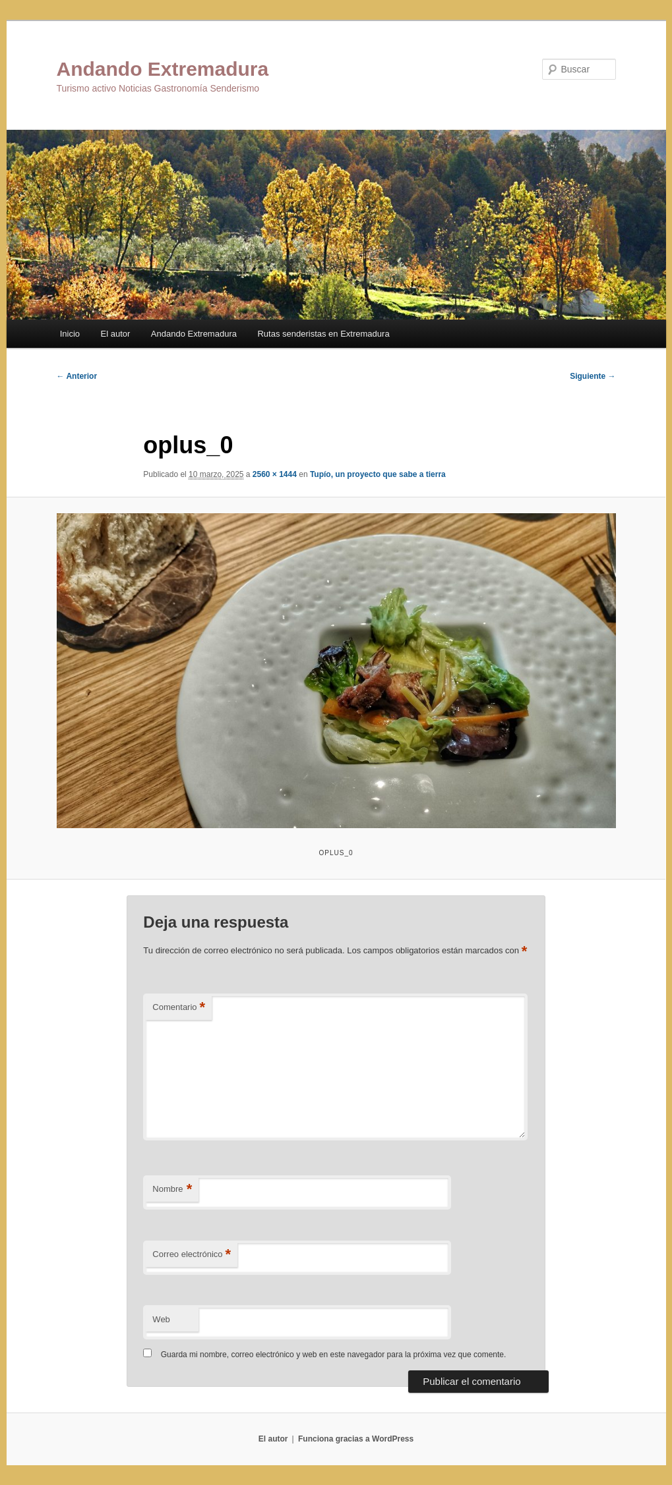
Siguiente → (592, 376)
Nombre (172, 1189)
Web (161, 1319)
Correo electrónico (191, 1254)
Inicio (70, 334)
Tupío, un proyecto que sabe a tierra (378, 474)
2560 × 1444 (275, 474)
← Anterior (77, 376)
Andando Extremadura (163, 69)
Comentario (178, 1007)
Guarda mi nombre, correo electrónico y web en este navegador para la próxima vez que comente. (333, 1354)
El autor (116, 334)
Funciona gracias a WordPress (355, 1438)
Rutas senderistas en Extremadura (323, 334)
